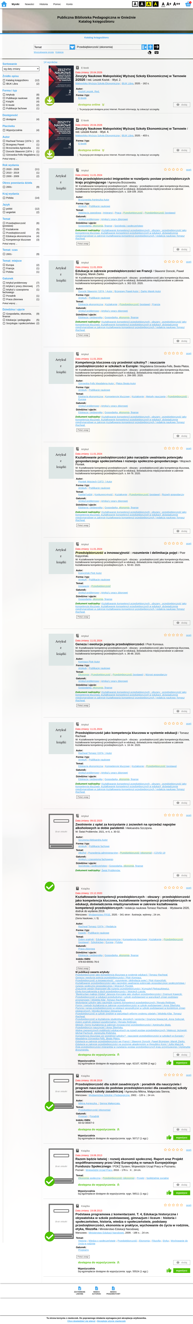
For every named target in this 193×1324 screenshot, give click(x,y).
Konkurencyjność (103, 494)
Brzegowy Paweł (126, 291)
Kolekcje (60, 52)
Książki (82, 933)
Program (82, 1116)
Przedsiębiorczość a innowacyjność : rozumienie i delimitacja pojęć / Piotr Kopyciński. (121, 980)
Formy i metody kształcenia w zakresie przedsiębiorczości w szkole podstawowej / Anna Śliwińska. (127, 1005)
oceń (188, 169)
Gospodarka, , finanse (95, 225)
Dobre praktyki (86, 939)
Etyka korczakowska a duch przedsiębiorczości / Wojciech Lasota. (110, 991)
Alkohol (82, 852)
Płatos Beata (126, 383)
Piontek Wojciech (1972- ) (95, 481)
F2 (176, 3)
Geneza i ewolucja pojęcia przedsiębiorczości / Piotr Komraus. (108, 977)
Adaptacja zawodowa (89, 212)
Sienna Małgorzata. (110, 1103)
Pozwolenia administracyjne (103, 852)
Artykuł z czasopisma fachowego (95, 859)
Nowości (29, 4)
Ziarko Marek (150, 291)
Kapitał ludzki (85, 494)
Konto (69, 4)
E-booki (82, 98)
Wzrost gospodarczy (156, 674)
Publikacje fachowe (99, 846)
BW (142, 3)
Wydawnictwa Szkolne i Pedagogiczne (109, 1095)
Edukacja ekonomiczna (90, 304)
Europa (82, 399)
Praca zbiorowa (86, 948)
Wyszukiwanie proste (44, 52)
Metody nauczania (156, 396)
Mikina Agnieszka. (88, 1103)
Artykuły (82, 206)
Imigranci (108, 212)
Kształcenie (111, 304)
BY (155, 3)
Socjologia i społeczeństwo (128, 225)
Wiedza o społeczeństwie (102, 1240)
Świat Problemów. (110, 870)
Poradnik (94, 1116)
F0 (163, 3)
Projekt (140, 1178)
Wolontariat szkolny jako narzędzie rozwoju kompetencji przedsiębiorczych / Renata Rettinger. (125, 1002)
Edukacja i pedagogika (90, 317)
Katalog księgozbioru (96, 37)
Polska (119, 942)
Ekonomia (144, 1240)
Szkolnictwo (97, 942)
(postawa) (160, 212)
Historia (44, 4)
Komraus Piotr (89, 661)
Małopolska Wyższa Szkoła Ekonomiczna (97, 83)
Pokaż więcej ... (10, 159)
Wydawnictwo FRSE (99, 914)
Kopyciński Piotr (90, 573)
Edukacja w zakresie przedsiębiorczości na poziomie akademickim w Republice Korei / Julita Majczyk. (129, 1044)
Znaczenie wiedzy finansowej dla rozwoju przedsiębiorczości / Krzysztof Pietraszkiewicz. (122, 988)
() (136, 852)
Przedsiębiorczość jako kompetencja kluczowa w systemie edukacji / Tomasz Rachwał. (121, 974)
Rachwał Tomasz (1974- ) (95, 753)
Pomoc (57, 4)
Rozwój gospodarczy (173, 494)
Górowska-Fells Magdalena (96, 383)
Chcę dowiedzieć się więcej (81, 1321)
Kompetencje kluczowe (117, 396)
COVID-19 (159, 852)
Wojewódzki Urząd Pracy (99, 1170)
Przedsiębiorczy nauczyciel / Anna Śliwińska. (99, 1027)
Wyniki (15, 4)
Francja (156, 304)
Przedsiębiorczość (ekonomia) (94, 1110)
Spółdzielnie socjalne (157, 1178)
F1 (169, 3)
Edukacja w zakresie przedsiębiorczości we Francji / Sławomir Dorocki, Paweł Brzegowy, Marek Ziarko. (130, 1041)
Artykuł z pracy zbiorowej (114, 219)
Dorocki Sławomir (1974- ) (95, 291)
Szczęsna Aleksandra (93, 840)
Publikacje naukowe (99, 206)
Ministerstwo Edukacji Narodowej (106, 1232)
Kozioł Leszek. (89, 91)
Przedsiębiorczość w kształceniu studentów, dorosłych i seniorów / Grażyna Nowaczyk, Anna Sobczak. (130, 1019)
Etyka (166, 1240)
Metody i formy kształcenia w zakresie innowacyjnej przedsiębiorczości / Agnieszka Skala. (123, 1024)
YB (148, 3)
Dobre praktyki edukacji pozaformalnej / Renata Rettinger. (106, 1022)
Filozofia (156, 1240)
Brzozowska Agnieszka (93, 199)
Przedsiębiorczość (127, 1240)
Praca (118, 212)
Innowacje (83, 586)
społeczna (89, 1178)
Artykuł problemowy (88, 219)
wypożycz (181, 1062)
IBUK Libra (127, 83)
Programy (83, 1250)
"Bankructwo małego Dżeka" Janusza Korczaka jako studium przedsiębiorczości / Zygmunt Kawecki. (128, 994)
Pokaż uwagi (83, 244)
